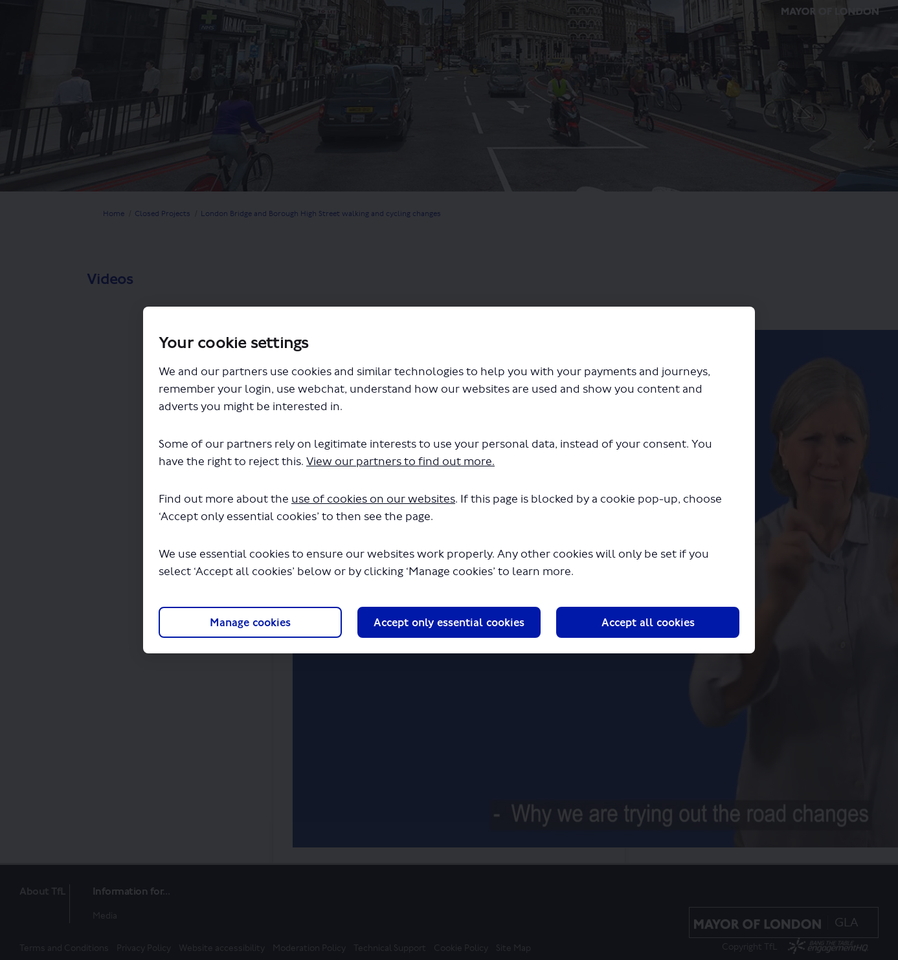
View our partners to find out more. (400, 461)
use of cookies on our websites (373, 499)
